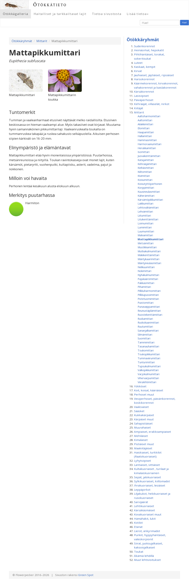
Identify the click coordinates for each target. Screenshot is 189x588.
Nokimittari (144, 271)
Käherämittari (146, 195)
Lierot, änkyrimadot (147, 531)
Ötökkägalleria (15, 14)
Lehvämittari (145, 211)
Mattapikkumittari (150, 239)
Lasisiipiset (141, 96)
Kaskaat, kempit (144, 67)
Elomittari (143, 128)
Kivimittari (144, 176)
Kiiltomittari (145, 172)
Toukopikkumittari (149, 354)
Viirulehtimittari (147, 382)
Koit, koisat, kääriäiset (148, 390)
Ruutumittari (145, 326)
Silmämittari (145, 334)
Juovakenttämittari (149, 156)
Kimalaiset (141, 440)
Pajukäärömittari (148, 279)
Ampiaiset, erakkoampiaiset (152, 431)
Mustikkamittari (147, 247)
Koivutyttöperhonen (150, 184)
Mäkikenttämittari (148, 255)
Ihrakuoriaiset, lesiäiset (149, 485)
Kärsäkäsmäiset (144, 510)
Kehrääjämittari (147, 164)
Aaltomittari (145, 120)
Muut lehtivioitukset (147, 560)
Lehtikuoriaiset (144, 506)
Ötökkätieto (50, 4)
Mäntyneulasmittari (149, 263)
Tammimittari (146, 342)
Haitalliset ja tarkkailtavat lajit (60, 14)
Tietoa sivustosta (106, 14)
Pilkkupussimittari (148, 295)
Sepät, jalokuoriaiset (147, 477)
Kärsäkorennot (144, 91)
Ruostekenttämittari (150, 314)
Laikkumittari (145, 203)
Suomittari (144, 338)
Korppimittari (146, 187)
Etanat (138, 527)
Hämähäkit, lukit (145, 518)
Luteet (138, 63)
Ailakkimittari (145, 124)
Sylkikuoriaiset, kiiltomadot (152, 481)
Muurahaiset (142, 427)
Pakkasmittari (146, 283)
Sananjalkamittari (148, 330)
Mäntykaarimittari (148, 259)
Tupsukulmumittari (149, 366)
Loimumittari (145, 223)
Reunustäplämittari (149, 310)
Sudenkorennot (144, 46)
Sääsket (139, 411)
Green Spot (85, 575)
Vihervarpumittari (148, 378)
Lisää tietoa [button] (137, 14)
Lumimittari (145, 227)
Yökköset (140, 386)
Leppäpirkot (142, 489)
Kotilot (138, 522)
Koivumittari (145, 180)
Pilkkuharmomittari (149, 291)
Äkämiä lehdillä (144, 556)
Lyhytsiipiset (142, 460)
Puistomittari (145, 302)
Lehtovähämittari (148, 207)
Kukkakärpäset (144, 415)
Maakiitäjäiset (143, 448)
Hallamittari (145, 136)
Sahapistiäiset (143, 423)
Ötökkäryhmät (22, 41)
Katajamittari (146, 160)
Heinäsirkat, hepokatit (149, 50)
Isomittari (143, 152)
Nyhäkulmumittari (148, 275)
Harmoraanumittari (149, 144)
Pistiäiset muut (144, 444)
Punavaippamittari (149, 306)
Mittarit (41, 41)
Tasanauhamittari (148, 346)
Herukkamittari (147, 148)
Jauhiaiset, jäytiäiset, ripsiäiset (154, 75)
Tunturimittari (146, 362)
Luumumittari (146, 231)
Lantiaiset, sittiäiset (147, 465)
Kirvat (138, 71)
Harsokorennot (144, 79)
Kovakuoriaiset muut (147, 514)
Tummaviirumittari (149, 358)
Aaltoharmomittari (149, 116)
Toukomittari (146, 350)
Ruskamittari (145, 318)
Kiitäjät (138, 108)
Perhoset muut (144, 394)
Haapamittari (146, 132)
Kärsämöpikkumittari (150, 199)
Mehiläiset (141, 436)
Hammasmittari (147, 140)
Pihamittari (144, 287)
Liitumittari (144, 215)
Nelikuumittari (146, 267)
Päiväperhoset (143, 100)
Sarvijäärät (141, 502)
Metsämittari (145, 243)
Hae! (184, 22)
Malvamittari (145, 235)
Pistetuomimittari (148, 299)
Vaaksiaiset (141, 407)
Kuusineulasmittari (149, 191)
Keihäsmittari (146, 168)
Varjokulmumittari (149, 374)
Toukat (138, 551)
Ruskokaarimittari (148, 322)
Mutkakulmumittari (149, 251)
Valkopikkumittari (148, 370)
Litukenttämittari (148, 219)
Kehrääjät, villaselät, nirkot (151, 104)
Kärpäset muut (144, 419)
